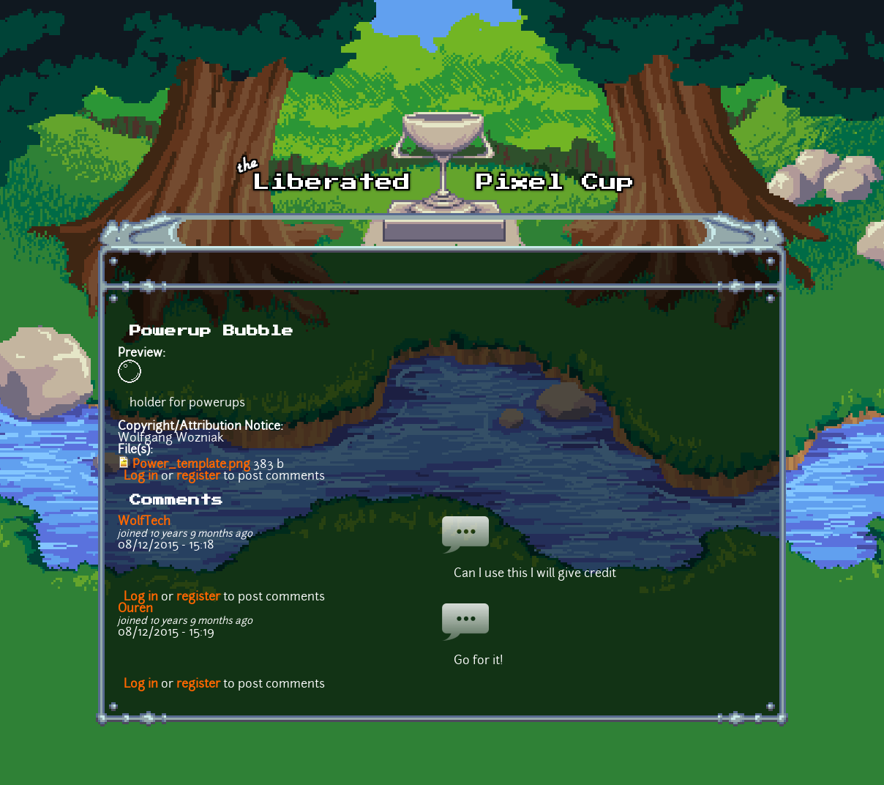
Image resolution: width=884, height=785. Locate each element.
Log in (141, 477)
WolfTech (144, 522)
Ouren (135, 609)
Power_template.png (191, 465)
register (198, 477)
